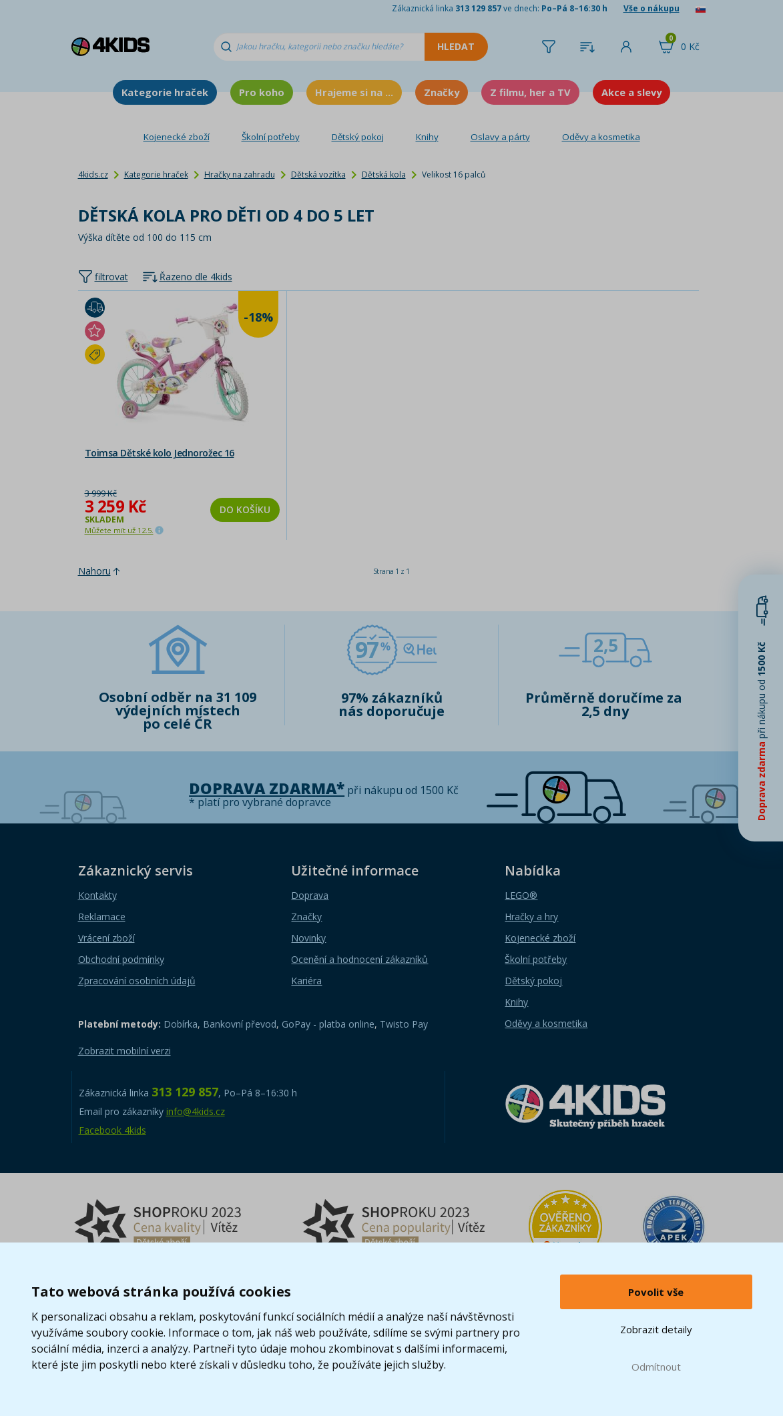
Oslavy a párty (500, 137)
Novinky (308, 938)
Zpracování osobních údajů (137, 980)
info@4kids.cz (195, 1111)
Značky (441, 92)
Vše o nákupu (651, 8)
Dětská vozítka (318, 174)
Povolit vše (656, 1292)
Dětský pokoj (358, 137)
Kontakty (97, 895)
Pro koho (261, 92)
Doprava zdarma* (266, 788)
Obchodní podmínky (121, 959)
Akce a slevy (631, 92)
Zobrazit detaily (656, 1329)
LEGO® (521, 895)
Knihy (427, 137)
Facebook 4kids (112, 1130)
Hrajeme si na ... (354, 92)
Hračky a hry (531, 916)
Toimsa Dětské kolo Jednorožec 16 (159, 452)
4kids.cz (93, 174)
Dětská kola (384, 174)
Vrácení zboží (106, 938)
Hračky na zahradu (239, 174)
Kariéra (306, 980)
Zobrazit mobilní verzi (124, 1050)
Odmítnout (656, 1366)
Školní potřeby (271, 137)
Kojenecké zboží (177, 137)
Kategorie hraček (164, 92)
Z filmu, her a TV (530, 92)
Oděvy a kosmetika (601, 137)
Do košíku (245, 509)
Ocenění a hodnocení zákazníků (359, 959)
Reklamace (101, 916)
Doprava (309, 895)
